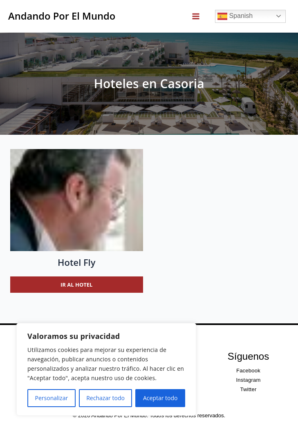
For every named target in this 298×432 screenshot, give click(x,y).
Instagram (248, 380)
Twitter (248, 389)
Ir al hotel (76, 284)
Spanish (235, 16)
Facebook (248, 370)
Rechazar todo (105, 398)
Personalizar (51, 398)
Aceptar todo (160, 398)
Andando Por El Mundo (61, 15)
